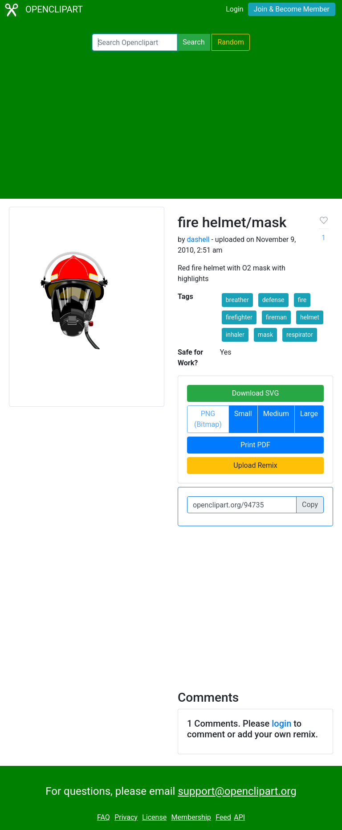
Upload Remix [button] (255, 465)
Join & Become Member (292, 9)
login (281, 723)
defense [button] (273, 299)
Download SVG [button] (255, 393)
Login (234, 9)
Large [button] (309, 413)
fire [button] (302, 299)
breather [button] (237, 299)
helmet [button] (309, 317)
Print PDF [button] (255, 445)
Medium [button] (276, 413)
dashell (198, 239)
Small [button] (243, 413)
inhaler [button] (235, 334)
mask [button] (265, 334)
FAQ (103, 817)
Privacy (126, 817)
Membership (191, 817)
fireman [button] (276, 317)
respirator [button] (299, 334)
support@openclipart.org (237, 791)
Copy (310, 504)
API (239, 817)
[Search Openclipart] (134, 42)
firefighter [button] (239, 317)
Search (193, 42)
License (154, 817)
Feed (223, 817)
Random (230, 42)
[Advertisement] (171, 124)
